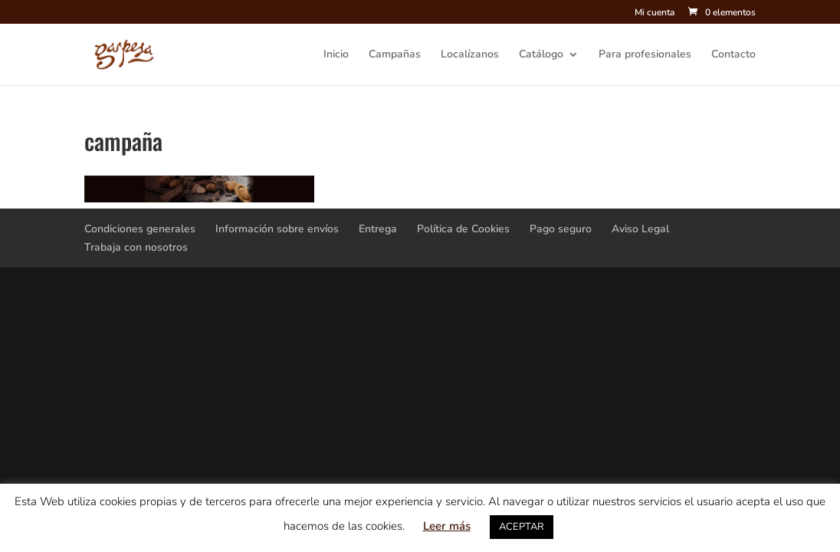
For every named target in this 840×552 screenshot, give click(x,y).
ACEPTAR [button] (521, 527)
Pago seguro (561, 229)
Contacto (733, 55)
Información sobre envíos (277, 229)
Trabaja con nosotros (136, 247)
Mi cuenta (654, 13)
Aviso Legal (640, 229)
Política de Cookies (463, 229)
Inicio (336, 55)
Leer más (447, 526)
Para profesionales (645, 55)
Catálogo (541, 55)
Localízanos (470, 55)
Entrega (378, 229)
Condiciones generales (139, 229)
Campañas (395, 55)
